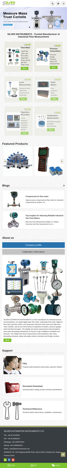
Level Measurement (25, 85)
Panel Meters (53, 85)
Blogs (33, 185)
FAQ (25, 363)
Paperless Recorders (25, 114)
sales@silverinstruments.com (19, 449)
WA (33, 465)
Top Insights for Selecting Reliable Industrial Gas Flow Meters (44, 217)
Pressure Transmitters (55, 50)
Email (11, 465)
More (25, 68)
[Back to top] (63, 454)
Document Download (33, 386)
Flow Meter (25, 48)
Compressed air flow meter (37, 196)
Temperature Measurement (53, 118)
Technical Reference (32, 409)
